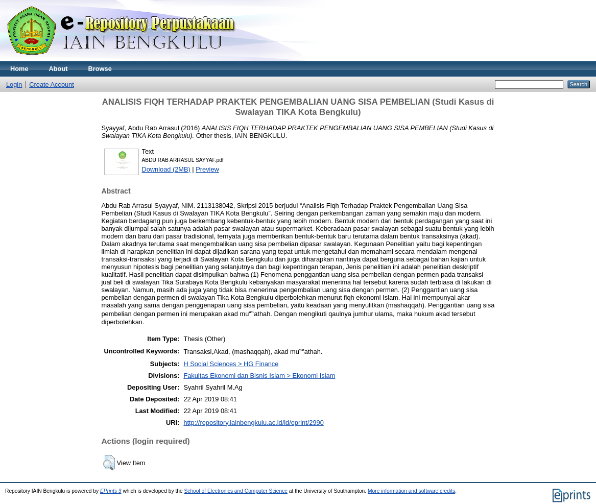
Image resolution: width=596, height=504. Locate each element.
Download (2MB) (166, 169)
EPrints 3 (111, 491)
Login (14, 84)
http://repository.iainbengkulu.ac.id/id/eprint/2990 (253, 422)
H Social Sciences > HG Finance (230, 364)
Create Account (51, 84)
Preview (207, 169)
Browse (100, 69)
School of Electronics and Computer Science (236, 491)
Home (19, 69)
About (58, 69)
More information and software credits (411, 491)
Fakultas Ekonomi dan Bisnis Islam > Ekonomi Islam (259, 375)
